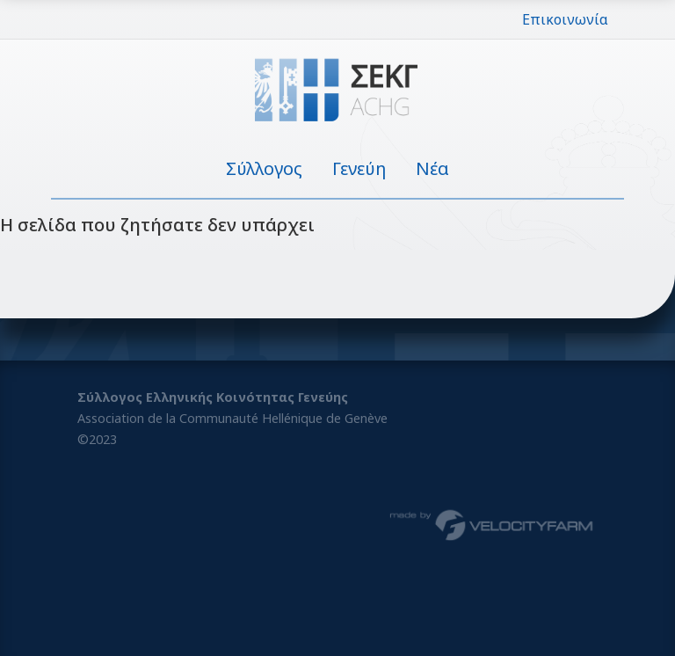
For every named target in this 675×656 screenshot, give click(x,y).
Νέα (432, 168)
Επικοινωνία (565, 19)
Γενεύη (359, 168)
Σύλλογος (264, 168)
